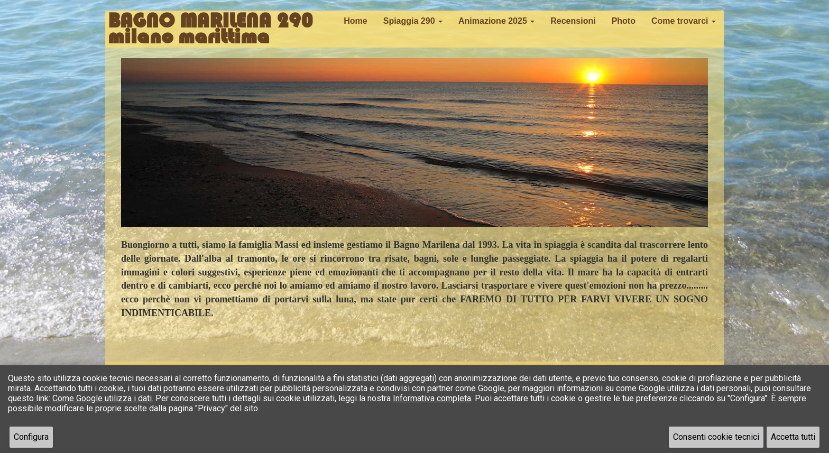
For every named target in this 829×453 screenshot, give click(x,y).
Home (355, 20)
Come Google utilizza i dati (102, 398)
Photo (623, 20)
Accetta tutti (793, 437)
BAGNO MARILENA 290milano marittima (210, 24)
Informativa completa (432, 398)
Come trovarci (683, 20)
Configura (31, 437)
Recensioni (572, 20)
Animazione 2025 (496, 20)
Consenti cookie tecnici (716, 437)
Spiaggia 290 (413, 20)
